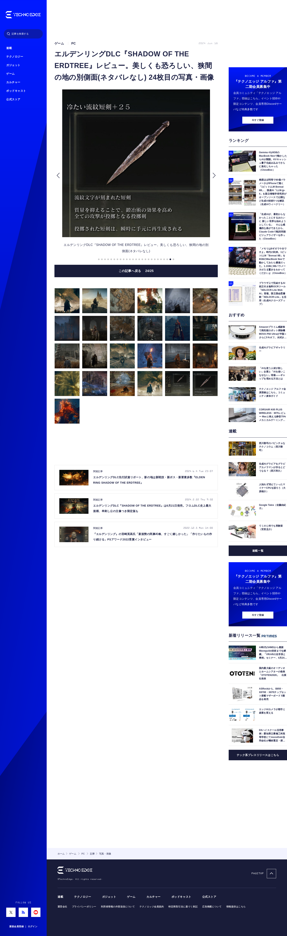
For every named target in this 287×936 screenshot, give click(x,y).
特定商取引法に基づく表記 (183, 906)
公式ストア (13, 99)
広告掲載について (212, 906)
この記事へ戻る (136, 271)
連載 (9, 48)
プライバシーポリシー (84, 906)
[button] (58, 175)
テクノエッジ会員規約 (151, 906)
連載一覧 (257, 550)
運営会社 (62, 906)
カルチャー (13, 82)
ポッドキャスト (16, 90)
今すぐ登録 (258, 120)
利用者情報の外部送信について (118, 906)
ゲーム (10, 73)
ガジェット (13, 65)
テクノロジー (14, 56)
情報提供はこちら (236, 906)
